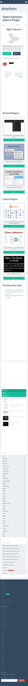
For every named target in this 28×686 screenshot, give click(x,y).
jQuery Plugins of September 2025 (14, 556)
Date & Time (14, 471)
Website (7, 53)
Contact (14, 573)
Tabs (14, 523)
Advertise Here (14, 383)
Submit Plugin (4, 586)
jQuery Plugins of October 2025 (14, 553)
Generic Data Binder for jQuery (8, 75)
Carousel (14, 463)
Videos (2, 590)
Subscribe (22, 680)
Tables (14, 521)
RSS (2, 597)
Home (2, 585)
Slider (14, 516)
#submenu (11, 58)
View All (18, 428)
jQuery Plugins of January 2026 (14, 545)
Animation (14, 458)
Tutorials (6, 395)
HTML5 (14, 488)
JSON (14, 491)
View (18, 140)
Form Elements (14, 481)
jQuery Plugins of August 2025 (14, 559)
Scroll (14, 513)
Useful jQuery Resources (14, 562)
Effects (14, 476)
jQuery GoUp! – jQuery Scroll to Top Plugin (19, 75)
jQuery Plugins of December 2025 (15, 290)
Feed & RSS (14, 478)
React (14, 508)
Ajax (14, 456)
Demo (16, 53)
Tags (5, 393)
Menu (18, 25)
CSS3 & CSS (14, 468)
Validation (14, 531)
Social (14, 518)
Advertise (14, 570)
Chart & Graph (14, 466)
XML (14, 533)
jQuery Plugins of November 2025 (14, 551)
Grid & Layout (14, 486)
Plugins (5, 390)
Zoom (14, 536)
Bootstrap (14, 461)
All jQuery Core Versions (7, 603)
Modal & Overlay (14, 503)
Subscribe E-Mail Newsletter (7, 601)
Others (14, 506)
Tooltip (14, 528)
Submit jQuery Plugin (14, 565)
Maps (14, 493)
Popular (3, 592)
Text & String (14, 526)
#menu (6, 58)
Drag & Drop (14, 473)
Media (14, 496)
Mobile (14, 501)
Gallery (14, 483)
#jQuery (17, 58)
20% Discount (10, 570)
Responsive (14, 511)
